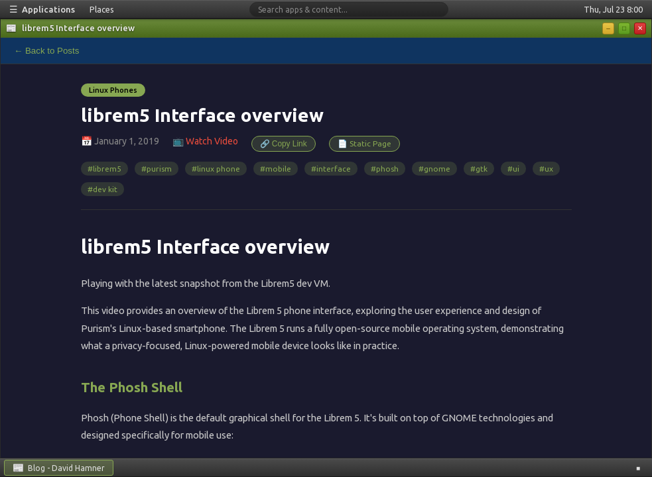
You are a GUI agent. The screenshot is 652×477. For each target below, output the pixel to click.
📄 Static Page (364, 143)
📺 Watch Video (205, 141)
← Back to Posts (46, 51)
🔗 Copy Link (283, 143)
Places (102, 9)
